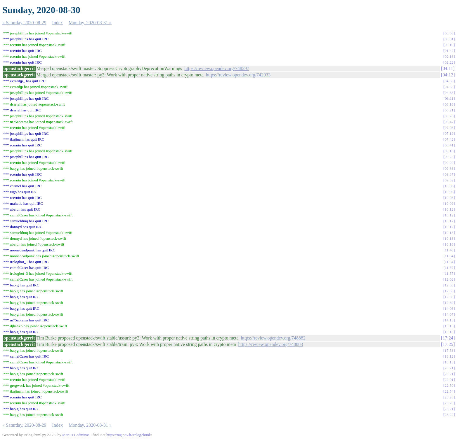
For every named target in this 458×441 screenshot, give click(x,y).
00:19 (449, 45)
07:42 (449, 139)
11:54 (449, 256)
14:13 (449, 320)
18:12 (449, 356)
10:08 (449, 197)
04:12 (448, 74)
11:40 (449, 250)
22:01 (449, 379)
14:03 (449, 308)
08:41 (449, 145)
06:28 (449, 116)
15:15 (449, 326)
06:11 (449, 98)
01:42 (449, 50)
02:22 (449, 62)
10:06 (449, 186)
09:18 (449, 151)
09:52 (449, 180)
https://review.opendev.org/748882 (273, 337)
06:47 (449, 122)
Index (57, 22)
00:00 (449, 33)
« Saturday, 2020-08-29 (24, 22)
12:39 (449, 297)
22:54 (449, 391)
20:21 (449, 368)
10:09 (449, 203)
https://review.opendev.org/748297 (216, 68)
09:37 (449, 174)
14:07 (449, 314)
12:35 (449, 285)
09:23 (449, 157)
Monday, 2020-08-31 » (90, 22)
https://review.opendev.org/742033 (238, 74)
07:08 (449, 127)
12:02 (449, 279)
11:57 (449, 267)
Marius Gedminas (75, 435)
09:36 (449, 168)
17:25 (448, 344)
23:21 (449, 409)
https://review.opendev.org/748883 (270, 344)
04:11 (448, 68)
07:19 (449, 133)
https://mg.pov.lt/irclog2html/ (128, 435)
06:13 (449, 104)
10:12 (449, 209)
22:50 (449, 385)
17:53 (449, 350)
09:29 (449, 162)
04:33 (449, 81)
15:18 (449, 332)
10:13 (449, 232)
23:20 (449, 397)
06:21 (449, 110)
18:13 (449, 362)
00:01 (449, 39)
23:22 (449, 414)
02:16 (449, 56)
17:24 (448, 337)
